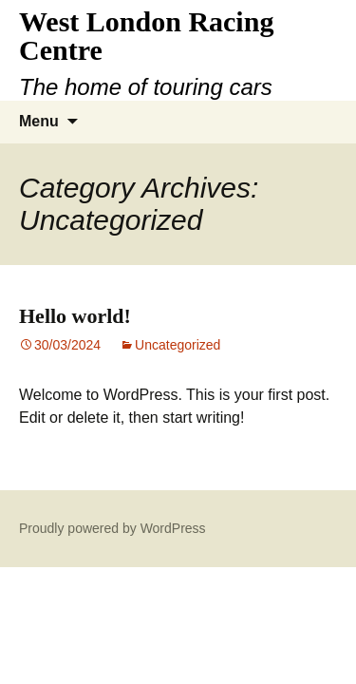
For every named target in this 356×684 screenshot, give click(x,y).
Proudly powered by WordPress (112, 528)
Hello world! (75, 316)
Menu (39, 121)
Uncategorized (177, 344)
